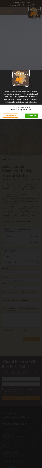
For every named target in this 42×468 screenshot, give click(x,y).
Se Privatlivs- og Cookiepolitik (21, 110)
